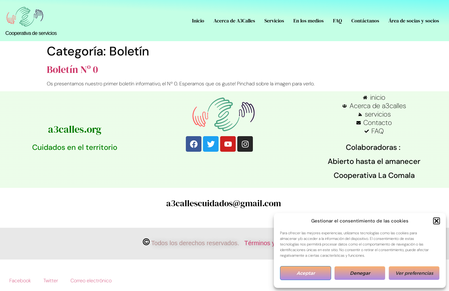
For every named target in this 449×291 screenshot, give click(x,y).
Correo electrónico (91, 280)
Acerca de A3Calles (234, 20)
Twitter (50, 280)
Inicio (198, 20)
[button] (436, 221)
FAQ (337, 20)
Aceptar (306, 273)
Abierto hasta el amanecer (374, 161)
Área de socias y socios (414, 20)
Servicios (274, 20)
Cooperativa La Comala (374, 175)
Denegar (360, 273)
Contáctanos (365, 20)
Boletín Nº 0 (72, 69)
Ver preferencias (414, 273)
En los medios (308, 20)
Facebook (20, 280)
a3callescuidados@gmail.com (223, 203)
